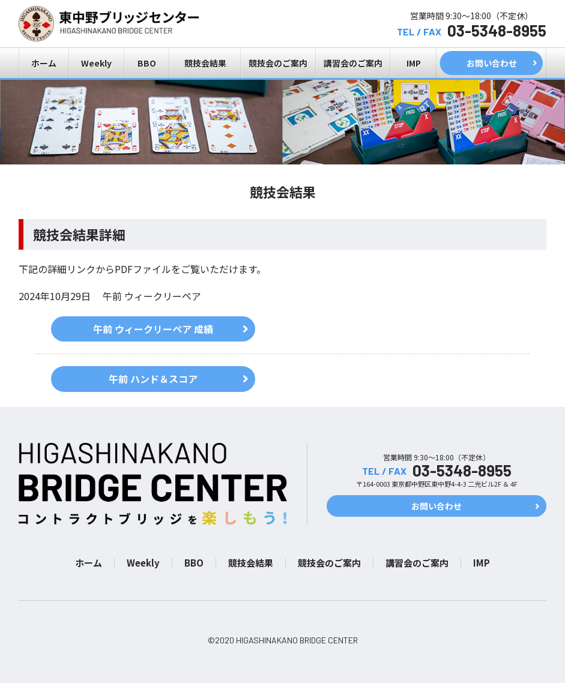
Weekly (96, 63)
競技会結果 (205, 63)
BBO (146, 63)
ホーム (43, 63)
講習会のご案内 (353, 63)
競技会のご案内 (278, 63)
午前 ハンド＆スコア (153, 379)
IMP (413, 63)
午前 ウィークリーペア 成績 (153, 329)
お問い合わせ (492, 63)
